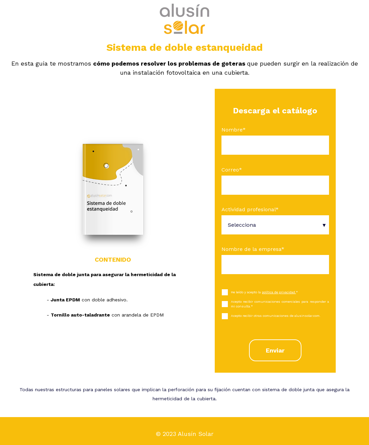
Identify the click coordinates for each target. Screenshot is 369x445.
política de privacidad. (279, 292)
